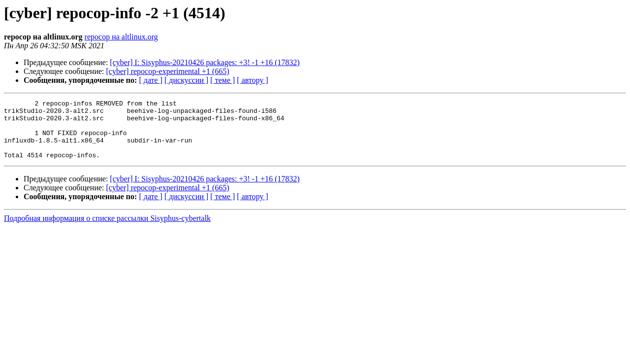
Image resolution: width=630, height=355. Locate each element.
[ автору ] (252, 80)
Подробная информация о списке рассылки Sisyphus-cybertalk (107, 230)
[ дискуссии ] (186, 80)
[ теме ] (222, 80)
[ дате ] (150, 80)
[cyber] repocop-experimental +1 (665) (167, 71)
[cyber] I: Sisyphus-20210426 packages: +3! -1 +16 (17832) (205, 62)
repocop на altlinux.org (121, 37)
